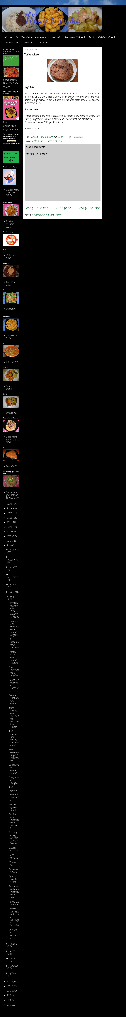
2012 (9, 995)
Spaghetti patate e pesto (14, 879)
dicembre (14, 550)
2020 (10, 527)
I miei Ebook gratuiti (11, 42)
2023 (10, 513)
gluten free (11, 255)
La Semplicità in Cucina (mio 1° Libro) (102, 37)
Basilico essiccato (14, 849)
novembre (12, 560)
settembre (12, 577)
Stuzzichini (11, 335)
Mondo (9, 413)
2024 (10, 508)
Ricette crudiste (10, 223)
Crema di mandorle (14, 797)
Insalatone (11, 309)
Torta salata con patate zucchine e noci (14, 738)
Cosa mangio (56, 37)
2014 (9, 986)
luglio (12, 592)
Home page (8, 37)
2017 (9, 541)
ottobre (13, 567)
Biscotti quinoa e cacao (14, 807)
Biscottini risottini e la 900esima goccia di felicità (14, 610)
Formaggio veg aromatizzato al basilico (14, 838)
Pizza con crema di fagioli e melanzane (14, 755)
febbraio (14, 966)
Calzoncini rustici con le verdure (14, 769)
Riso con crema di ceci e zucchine (14, 643)
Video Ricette (43, 42)
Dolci (36, 141)
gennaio (13, 973)
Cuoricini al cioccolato (13, 934)
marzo (13, 958)
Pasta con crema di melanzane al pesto (14, 892)
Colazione (10, 282)
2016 (9, 545)
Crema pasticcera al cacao (14, 699)
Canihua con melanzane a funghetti (14, 821)
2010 (9, 1005)
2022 (10, 518)
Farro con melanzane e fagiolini (14, 671)
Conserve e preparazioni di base (12, 495)
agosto (13, 584)
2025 (10, 504)
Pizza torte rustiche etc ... (12, 438)
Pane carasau (13, 856)
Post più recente (36, 208)
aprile (12, 951)
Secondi (9, 386)
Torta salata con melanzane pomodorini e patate (14, 717)
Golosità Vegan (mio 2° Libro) (75, 37)
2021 (9, 522)
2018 (9, 536)
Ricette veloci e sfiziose (51, 141)
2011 (9, 1000)
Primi (9, 362)
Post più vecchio (89, 208)
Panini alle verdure (14, 903)
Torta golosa (13, 789)
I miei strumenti (28, 42)
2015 (9, 982)
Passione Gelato (13, 871)
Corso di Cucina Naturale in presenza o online (31, 37)
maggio (13, 944)
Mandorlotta (14, 864)
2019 (9, 532)
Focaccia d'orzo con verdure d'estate (13, 657)
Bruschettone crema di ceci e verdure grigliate (14, 628)
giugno (13, 596)
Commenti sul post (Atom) (48, 215)
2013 (9, 991)
